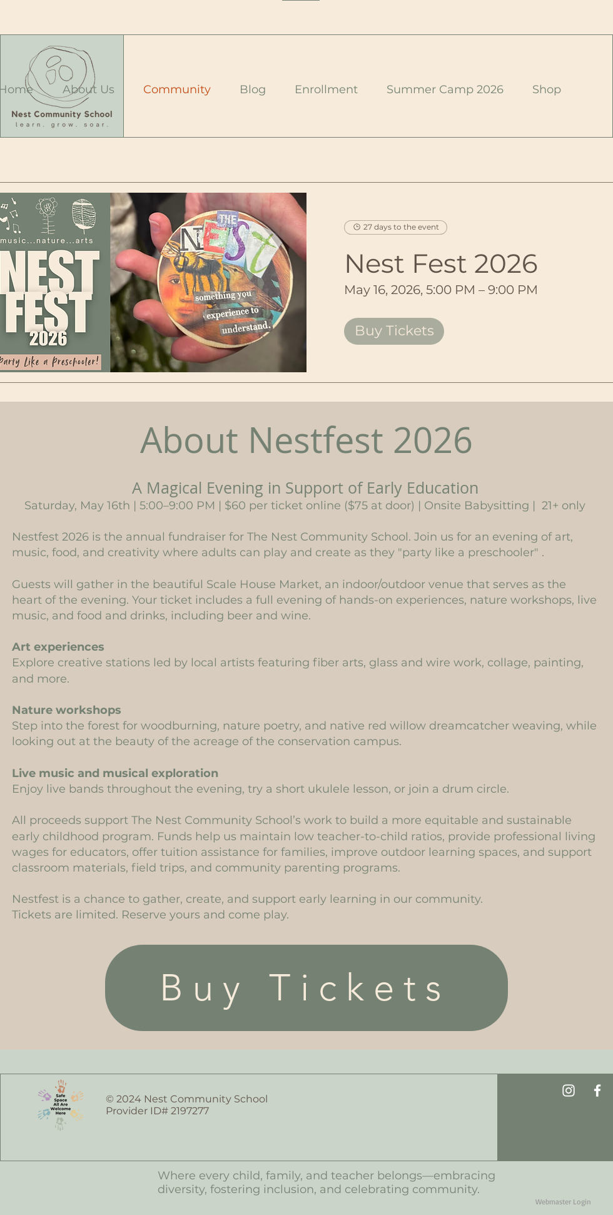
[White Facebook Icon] (597, 1090)
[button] (83, 89)
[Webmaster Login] (563, 1202)
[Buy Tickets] (306, 988)
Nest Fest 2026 (441, 263)
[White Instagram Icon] (568, 1090)
